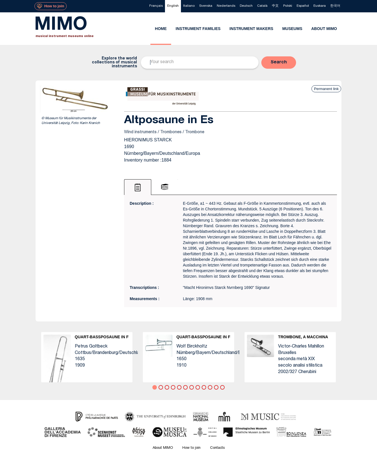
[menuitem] (156, 6)
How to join (191, 448)
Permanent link (326, 89)
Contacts (217, 448)
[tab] (137, 187)
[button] (278, 62)
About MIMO (163, 448)
